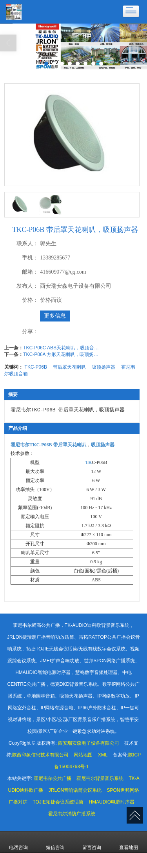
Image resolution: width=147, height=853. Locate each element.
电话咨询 (18, 842)
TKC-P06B (36, 367)
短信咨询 (55, 842)
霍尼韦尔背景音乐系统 (99, 778)
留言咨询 (91, 842)
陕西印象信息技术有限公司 (40, 755)
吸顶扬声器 (103, 367)
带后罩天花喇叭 (69, 367)
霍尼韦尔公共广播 (52, 778)
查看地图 (128, 842)
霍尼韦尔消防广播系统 (71, 813)
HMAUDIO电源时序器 (111, 802)
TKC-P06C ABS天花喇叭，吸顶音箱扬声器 (62, 348)
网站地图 (83, 755)
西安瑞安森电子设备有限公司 (88, 743)
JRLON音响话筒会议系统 (75, 790)
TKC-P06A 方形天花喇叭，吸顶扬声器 (62, 354)
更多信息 (55, 316)
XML (103, 755)
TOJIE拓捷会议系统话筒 (58, 802)
